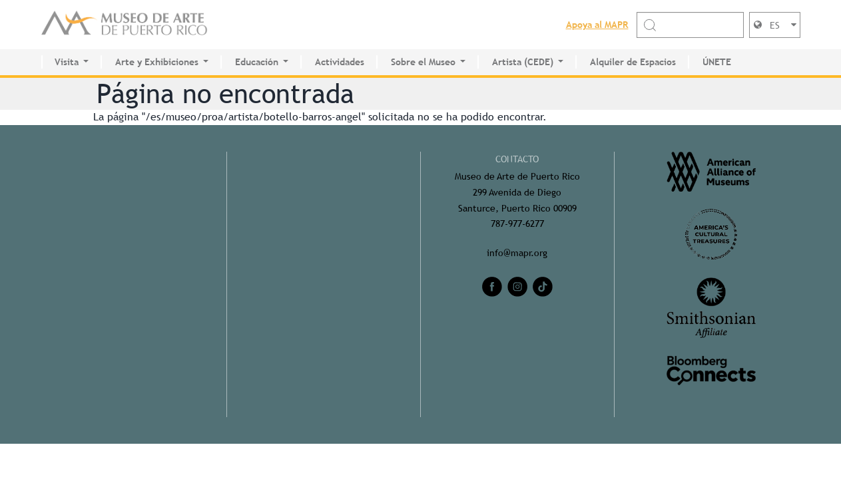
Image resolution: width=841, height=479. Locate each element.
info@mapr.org (517, 252)
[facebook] (492, 287)
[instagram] (517, 287)
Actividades (339, 62)
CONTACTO (517, 159)
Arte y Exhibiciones (156, 62)
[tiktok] (543, 287)
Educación (256, 62)
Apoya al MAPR (597, 24)
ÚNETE (716, 62)
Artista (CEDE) (522, 62)
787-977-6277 (517, 223)
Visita (67, 62)
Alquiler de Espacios (633, 62)
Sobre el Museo (423, 62)
